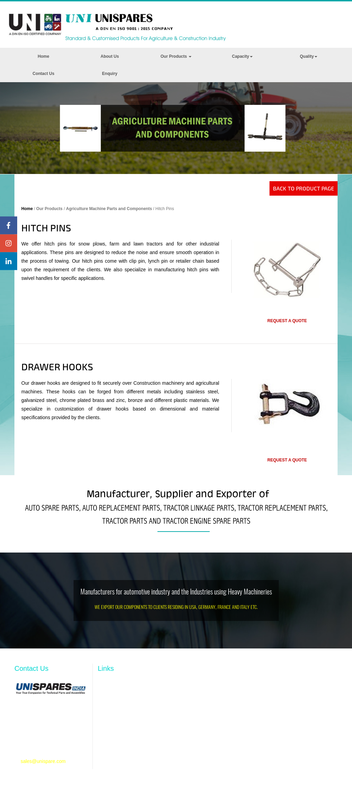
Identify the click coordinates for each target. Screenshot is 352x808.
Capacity (242, 56)
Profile (105, 696)
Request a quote (287, 320)
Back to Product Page (303, 188)
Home (43, 56)
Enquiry (110, 73)
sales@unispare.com (43, 761)
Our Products (176, 56)
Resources (109, 717)
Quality (308, 56)
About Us (110, 56)
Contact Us (43, 73)
